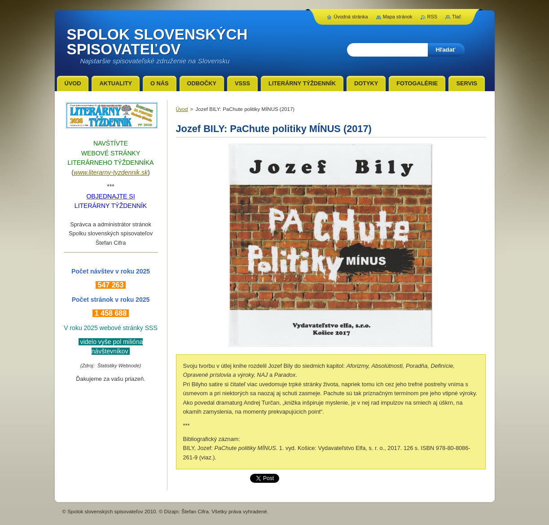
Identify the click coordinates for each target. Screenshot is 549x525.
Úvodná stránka (351, 16)
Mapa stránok (398, 16)
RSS (432, 16)
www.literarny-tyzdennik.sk (111, 172)
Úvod (182, 109)
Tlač (456, 16)
